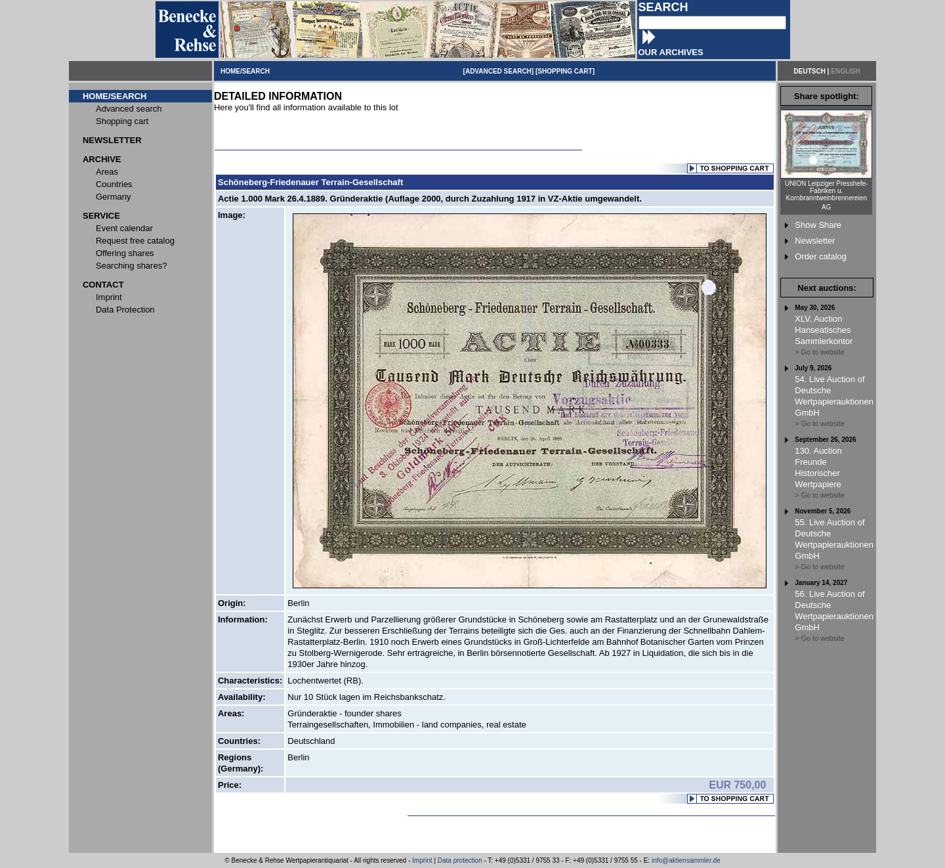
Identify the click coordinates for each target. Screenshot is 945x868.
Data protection (460, 860)
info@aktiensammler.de (686, 860)
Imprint (422, 860)
